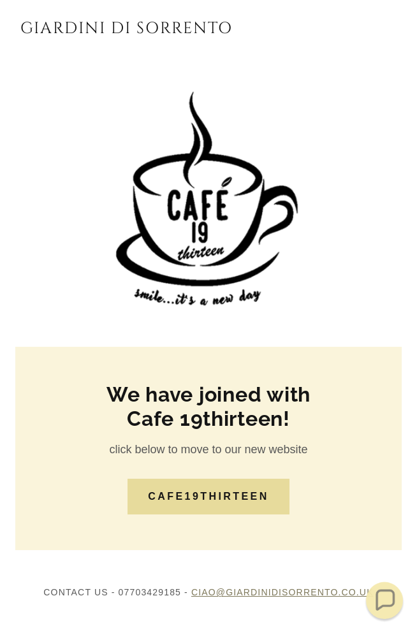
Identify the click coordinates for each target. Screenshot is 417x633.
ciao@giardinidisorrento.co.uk (282, 592)
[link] (126, 29)
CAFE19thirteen (208, 496)
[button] (385, 601)
